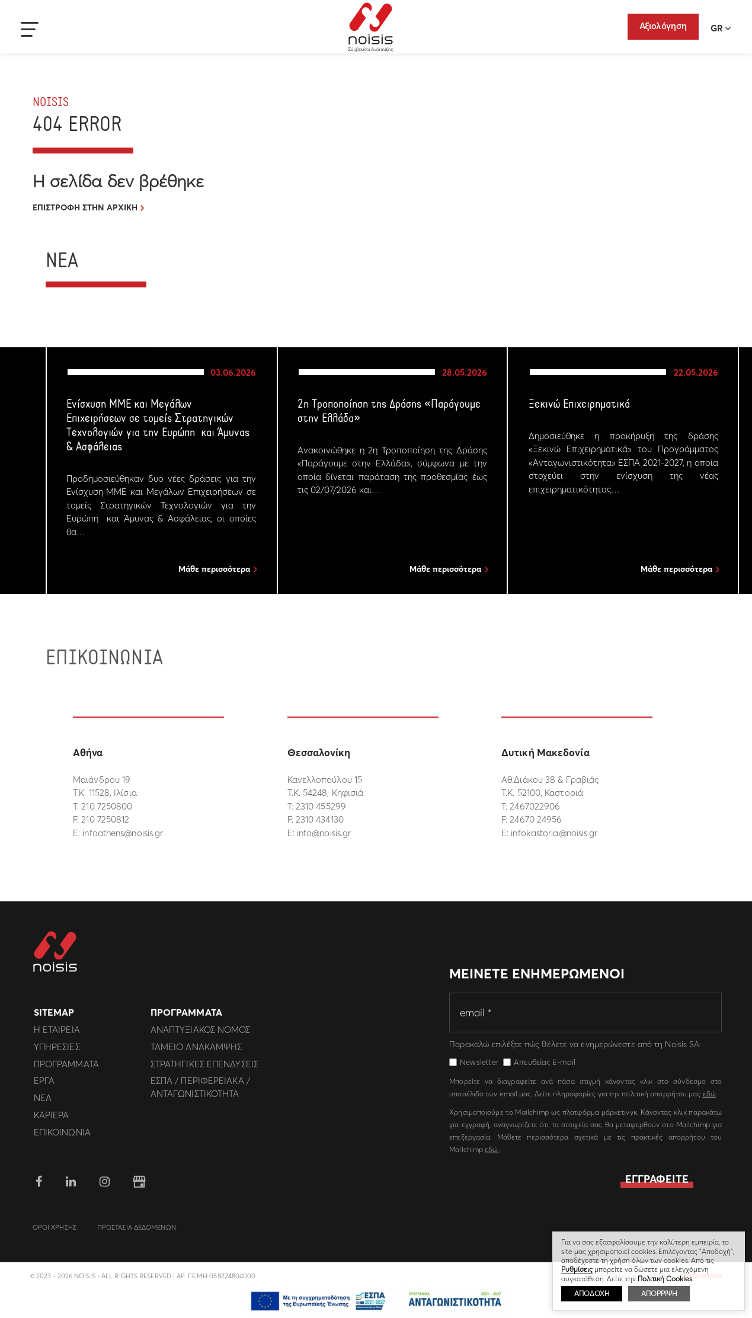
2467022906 (535, 806)
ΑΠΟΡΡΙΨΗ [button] (659, 1293)
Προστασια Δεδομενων (136, 1232)
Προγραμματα (66, 1068)
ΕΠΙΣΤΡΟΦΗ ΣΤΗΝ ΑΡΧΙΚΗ (85, 207)
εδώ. (492, 1154)
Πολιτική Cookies (665, 1278)
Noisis (370, 27)
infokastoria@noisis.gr (554, 833)
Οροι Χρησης (54, 1232)
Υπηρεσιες (57, 1051)
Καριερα (51, 1119)
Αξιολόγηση (663, 25)
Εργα (44, 1085)
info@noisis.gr (324, 833)
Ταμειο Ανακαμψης (196, 1051)
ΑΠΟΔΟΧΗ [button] (591, 1293)
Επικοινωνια (62, 1136)
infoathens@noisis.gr (122, 833)
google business (139, 1186)
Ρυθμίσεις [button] (577, 1269)
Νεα (43, 1102)
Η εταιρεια (57, 1034)
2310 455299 (321, 806)
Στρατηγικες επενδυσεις (204, 1068)
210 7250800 (106, 806)
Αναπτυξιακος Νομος (201, 1034)
